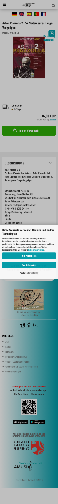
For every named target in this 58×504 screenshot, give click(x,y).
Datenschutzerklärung (36, 249)
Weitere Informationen (29, 272)
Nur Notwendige (29, 265)
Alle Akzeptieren (29, 255)
